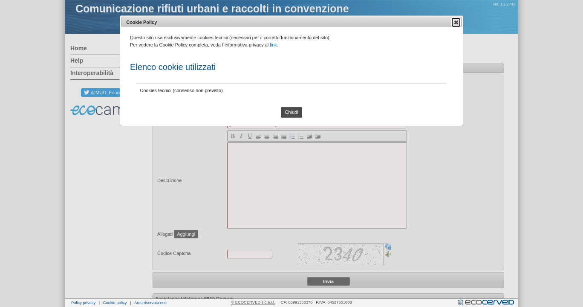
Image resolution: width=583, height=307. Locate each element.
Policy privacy (83, 303)
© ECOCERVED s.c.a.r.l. (253, 302)
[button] (456, 22)
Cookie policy (115, 303)
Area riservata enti (150, 303)
